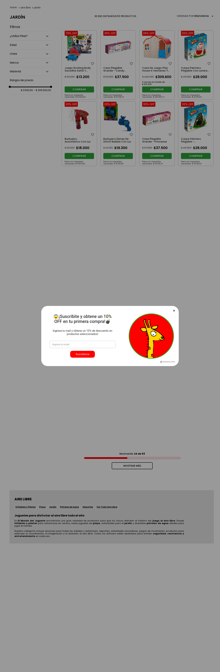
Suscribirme (82, 354)
